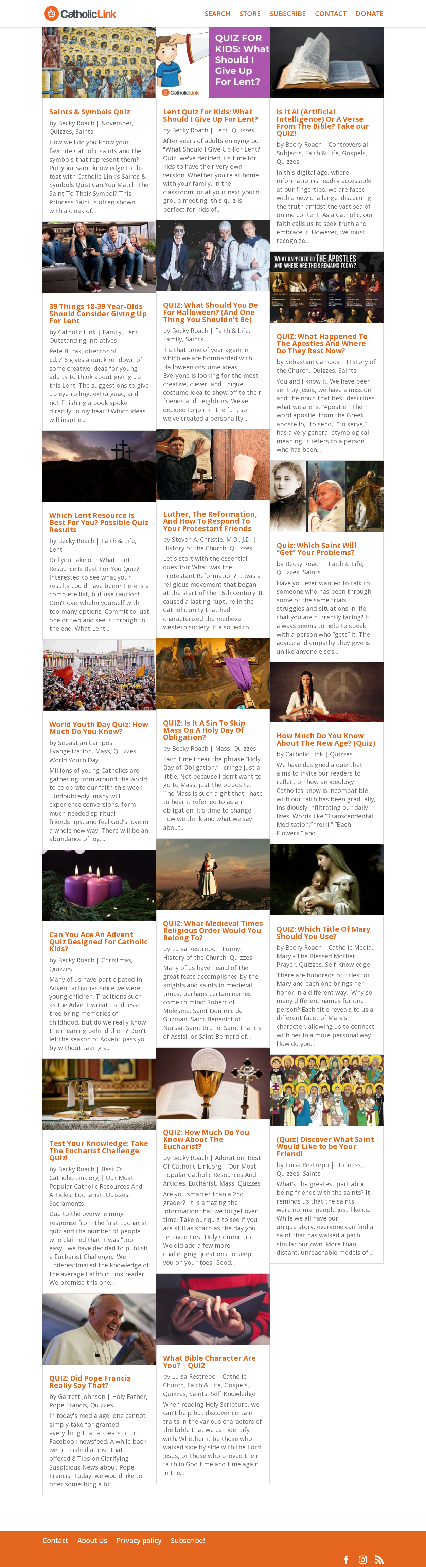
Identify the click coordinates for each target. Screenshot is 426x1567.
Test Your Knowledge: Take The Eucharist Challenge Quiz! (98, 1150)
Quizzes (60, 131)
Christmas (116, 960)
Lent (131, 332)
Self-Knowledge (233, 1394)
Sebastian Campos (85, 742)
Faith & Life (118, 541)
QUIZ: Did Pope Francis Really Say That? (90, 1381)
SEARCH (217, 14)
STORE (250, 14)
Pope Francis (68, 1405)
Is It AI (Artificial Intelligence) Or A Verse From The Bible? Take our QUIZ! (323, 122)
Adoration (229, 1158)
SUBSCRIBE (288, 14)
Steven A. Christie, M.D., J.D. (211, 539)
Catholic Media (350, 947)
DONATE (370, 14)
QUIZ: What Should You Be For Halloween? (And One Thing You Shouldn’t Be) (210, 312)
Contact (55, 1540)
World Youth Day (74, 760)
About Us (92, 1540)
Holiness (348, 1165)
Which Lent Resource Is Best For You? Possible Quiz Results (98, 522)
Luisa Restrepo (194, 949)
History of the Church (194, 548)
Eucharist (88, 1195)
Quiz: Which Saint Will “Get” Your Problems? (316, 548)
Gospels (236, 1385)
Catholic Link (77, 332)
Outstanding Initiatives (83, 340)
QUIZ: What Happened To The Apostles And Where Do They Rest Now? (322, 343)
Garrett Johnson (81, 1396)
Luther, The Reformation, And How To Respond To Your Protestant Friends (210, 521)
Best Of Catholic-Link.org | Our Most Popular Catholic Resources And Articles (95, 1182)
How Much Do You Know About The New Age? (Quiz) (326, 739)
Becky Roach (76, 123)
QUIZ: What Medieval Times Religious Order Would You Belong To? (213, 930)
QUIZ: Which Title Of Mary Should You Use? (323, 932)
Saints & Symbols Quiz (89, 112)
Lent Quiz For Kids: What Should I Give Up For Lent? (210, 115)
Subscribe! (188, 1540)
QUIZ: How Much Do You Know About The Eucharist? (206, 1139)
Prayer (286, 964)
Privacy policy (139, 1540)
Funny (231, 949)
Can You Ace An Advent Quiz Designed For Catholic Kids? (98, 942)
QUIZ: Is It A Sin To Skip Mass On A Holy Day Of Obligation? (204, 730)
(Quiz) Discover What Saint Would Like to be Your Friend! (325, 1146)
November (116, 123)
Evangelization (70, 751)
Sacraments (66, 1203)
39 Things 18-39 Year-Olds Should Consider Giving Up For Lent (98, 313)
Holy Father (129, 1396)
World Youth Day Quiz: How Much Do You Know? (98, 727)
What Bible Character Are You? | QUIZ (209, 1361)
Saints (84, 131)
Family (112, 332)
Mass (102, 751)
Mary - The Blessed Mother (316, 956)
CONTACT (331, 14)
